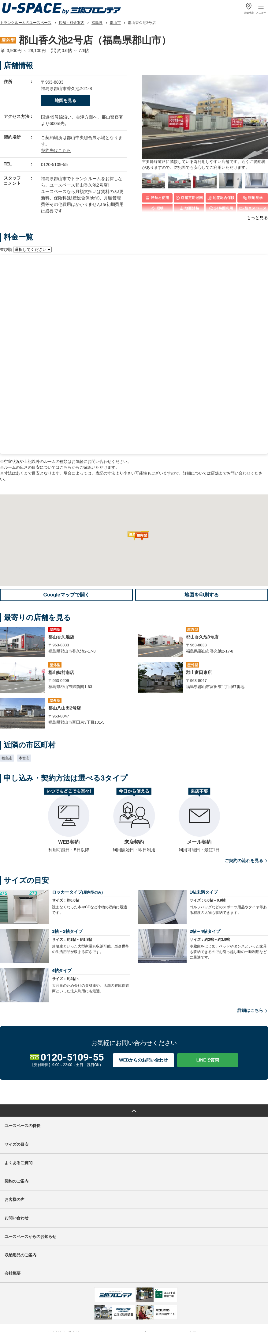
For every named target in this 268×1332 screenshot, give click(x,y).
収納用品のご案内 (20, 1196)
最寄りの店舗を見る (199, 275)
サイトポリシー (100, 1275)
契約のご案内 (16, 1123)
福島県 (96, 23)
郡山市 (115, 23)
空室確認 (245, 275)
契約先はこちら (56, 150)
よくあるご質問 (18, 1104)
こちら (66, 409)
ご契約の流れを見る (246, 802)
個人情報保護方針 (64, 1275)
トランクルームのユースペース (25, 23)
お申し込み (245, 308)
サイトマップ (134, 1275)
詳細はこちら (252, 952)
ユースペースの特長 (22, 1067)
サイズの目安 (16, 1086)
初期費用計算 (146, 311)
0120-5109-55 (54, 164)
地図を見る (65, 100)
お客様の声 (14, 1141)
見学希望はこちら (199, 308)
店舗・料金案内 (71, 23)
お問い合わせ (16, 1159)
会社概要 (12, 1215)
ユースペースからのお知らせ (30, 1178)
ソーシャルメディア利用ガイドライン (186, 1275)
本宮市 (24, 700)
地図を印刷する (201, 536)
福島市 (7, 700)
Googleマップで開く (66, 536)
